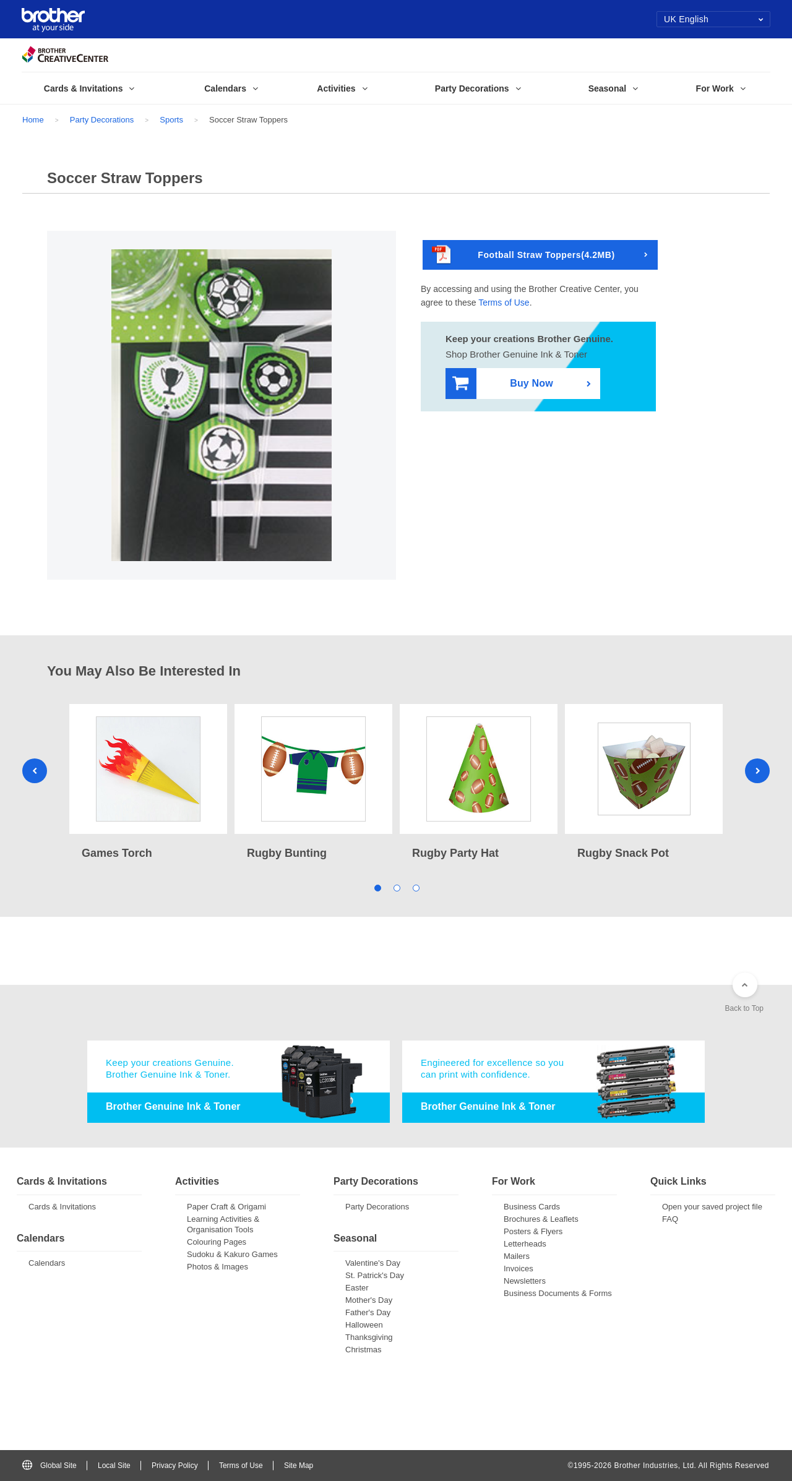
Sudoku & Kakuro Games (232, 1254)
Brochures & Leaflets (541, 1219)
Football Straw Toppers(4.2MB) (523, 255)
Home (33, 119)
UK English (714, 19)
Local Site (114, 1465)
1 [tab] (377, 886)
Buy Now (502, 384)
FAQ (670, 1219)
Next (757, 770)
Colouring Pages (216, 1242)
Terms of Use (503, 302)
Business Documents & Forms (558, 1293)
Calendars (46, 1263)
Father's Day (367, 1312)
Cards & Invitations (62, 1206)
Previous (34, 770)
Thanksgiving (369, 1337)
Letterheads (525, 1243)
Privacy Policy (175, 1465)
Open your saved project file (712, 1206)
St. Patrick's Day (374, 1275)
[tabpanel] (148, 783)
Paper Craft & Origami (226, 1206)
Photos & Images (217, 1266)
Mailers (517, 1256)
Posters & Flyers (533, 1231)
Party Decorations (102, 119)
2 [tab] (396, 886)
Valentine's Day (372, 1263)
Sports (171, 119)
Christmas (363, 1349)
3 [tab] (415, 886)
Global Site (49, 1465)
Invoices (518, 1268)
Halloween (364, 1324)
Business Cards (532, 1206)
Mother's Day (368, 1300)
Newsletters (525, 1281)
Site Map (298, 1465)
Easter (357, 1287)
